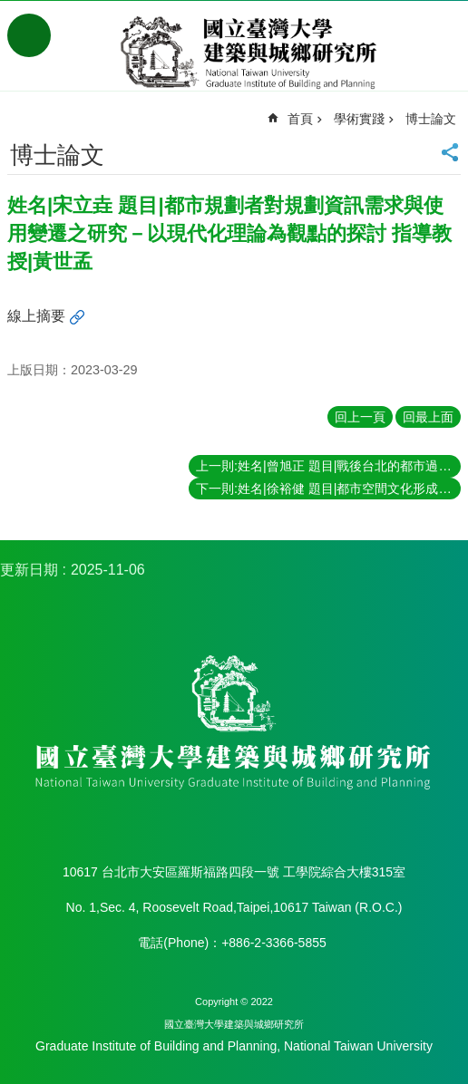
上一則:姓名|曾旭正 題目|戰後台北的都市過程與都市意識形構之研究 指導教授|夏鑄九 (328, 466)
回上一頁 (360, 417)
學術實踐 (359, 118)
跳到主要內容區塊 (9, 9)
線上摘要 (36, 316)
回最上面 (428, 417)
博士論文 (430, 118)
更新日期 (29, 569)
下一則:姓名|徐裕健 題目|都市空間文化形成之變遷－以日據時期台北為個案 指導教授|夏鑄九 (328, 488)
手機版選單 (29, 35)
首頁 (300, 118)
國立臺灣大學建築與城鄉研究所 (252, 53)
